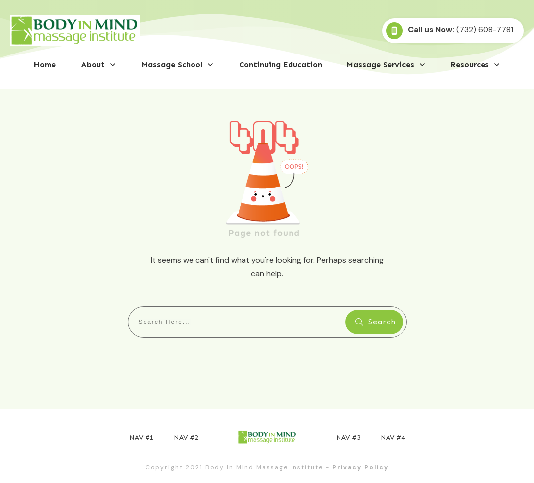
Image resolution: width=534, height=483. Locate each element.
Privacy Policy (360, 467)
